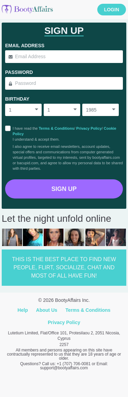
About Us (46, 310)
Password (19, 72)
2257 (64, 344)
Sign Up (63, 188)
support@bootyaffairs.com (64, 368)
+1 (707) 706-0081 (73, 363)
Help (22, 310)
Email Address (24, 45)
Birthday (17, 99)
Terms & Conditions (56, 128)
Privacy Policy (89, 128)
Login (111, 9)
